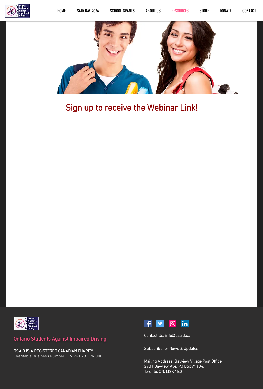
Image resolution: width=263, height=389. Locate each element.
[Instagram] (172, 323)
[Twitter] (160, 323)
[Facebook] (148, 323)
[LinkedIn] (185, 323)
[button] (171, 349)
